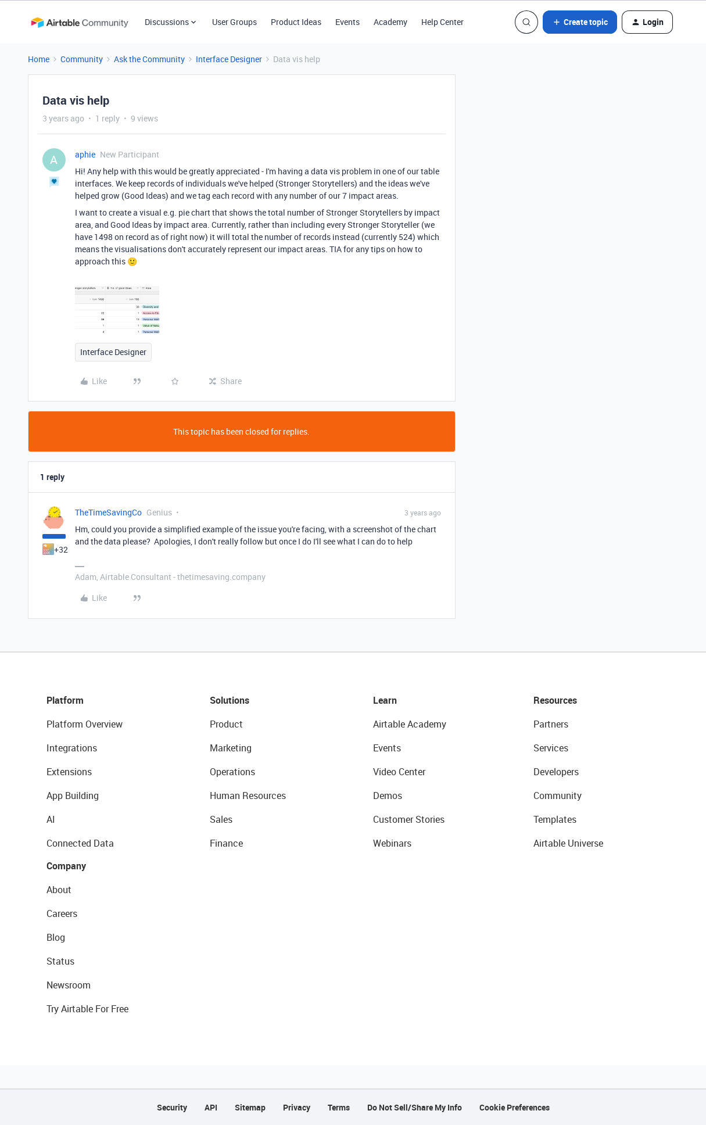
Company (66, 865)
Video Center (399, 771)
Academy (390, 21)
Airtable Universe (568, 843)
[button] (580, 22)
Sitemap (250, 1107)
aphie (85, 154)
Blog (55, 937)
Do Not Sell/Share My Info (414, 1107)
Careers (61, 913)
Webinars (392, 843)
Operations (232, 771)
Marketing (231, 747)
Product (226, 724)
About (58, 889)
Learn (385, 700)
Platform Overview (84, 724)
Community (81, 59)
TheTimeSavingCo (108, 512)
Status (60, 961)
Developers (556, 771)
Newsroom (68, 985)
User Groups (234, 21)
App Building (72, 795)
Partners (550, 724)
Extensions (69, 771)
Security (172, 1107)
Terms (339, 1107)
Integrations (71, 747)
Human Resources (248, 795)
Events (347, 21)
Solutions (229, 700)
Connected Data (80, 843)
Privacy (296, 1107)
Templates (554, 819)
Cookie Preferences (514, 1107)
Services (550, 747)
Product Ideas (296, 21)
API (211, 1107)
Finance (226, 843)
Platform (65, 700)
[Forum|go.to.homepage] (79, 22)
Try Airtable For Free (87, 1008)
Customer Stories (409, 819)
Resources (555, 700)
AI (50, 819)
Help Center (442, 21)
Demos (387, 795)
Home (38, 59)
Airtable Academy (409, 724)
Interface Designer (229, 59)
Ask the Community (149, 59)
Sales (221, 819)
